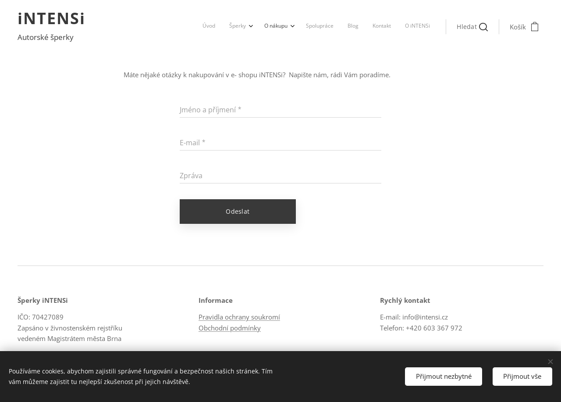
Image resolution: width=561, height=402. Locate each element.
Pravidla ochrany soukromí (239, 316)
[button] (472, 27)
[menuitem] (339, 27)
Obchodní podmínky (230, 327)
